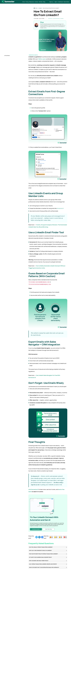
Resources (31, 1)
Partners (41, 1)
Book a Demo (66, 1)
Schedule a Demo (36, 529)
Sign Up (51, 1)
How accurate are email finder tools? (38, 560)
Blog (44, 1)
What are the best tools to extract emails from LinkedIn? (43, 554)
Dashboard (60, 1)
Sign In (56, 1)
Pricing (27, 1)
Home (23, 1)
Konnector (50, 18)
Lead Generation (56, 18)
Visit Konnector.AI (33, 489)
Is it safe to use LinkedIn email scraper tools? (40, 557)
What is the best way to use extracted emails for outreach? (44, 567)
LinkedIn (40, 8)
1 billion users (42, 59)
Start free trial (48, 529)
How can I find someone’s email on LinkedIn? (40, 550)
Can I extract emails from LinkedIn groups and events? (43, 564)
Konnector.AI (60, 208)
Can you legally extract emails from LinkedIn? (41, 547)
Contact (36, 1)
